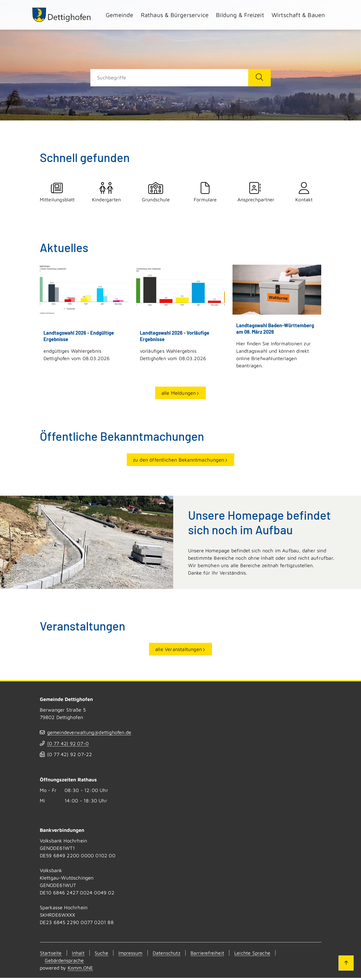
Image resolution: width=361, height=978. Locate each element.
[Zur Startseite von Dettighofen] (62, 14)
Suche (102, 953)
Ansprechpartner (254, 192)
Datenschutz (168, 953)
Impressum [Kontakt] (131, 953)
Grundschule (156, 192)
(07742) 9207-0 (68, 743)
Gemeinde (119, 14)
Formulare (205, 192)
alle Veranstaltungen (178, 649)
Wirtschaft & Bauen (298, 14)
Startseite (51, 953)
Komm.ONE (81, 968)
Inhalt (78, 953)
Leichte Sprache (256, 953)
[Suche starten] (259, 77)
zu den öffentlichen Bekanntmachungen (178, 460)
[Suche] (169, 77)
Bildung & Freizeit (240, 14)
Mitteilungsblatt (57, 192)
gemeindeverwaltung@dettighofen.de (90, 732)
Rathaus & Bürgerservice (175, 14)
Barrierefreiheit (210, 953)
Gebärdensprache (65, 960)
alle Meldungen (178, 393)
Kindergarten (106, 192)
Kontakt (304, 192)
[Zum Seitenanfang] (346, 963)
